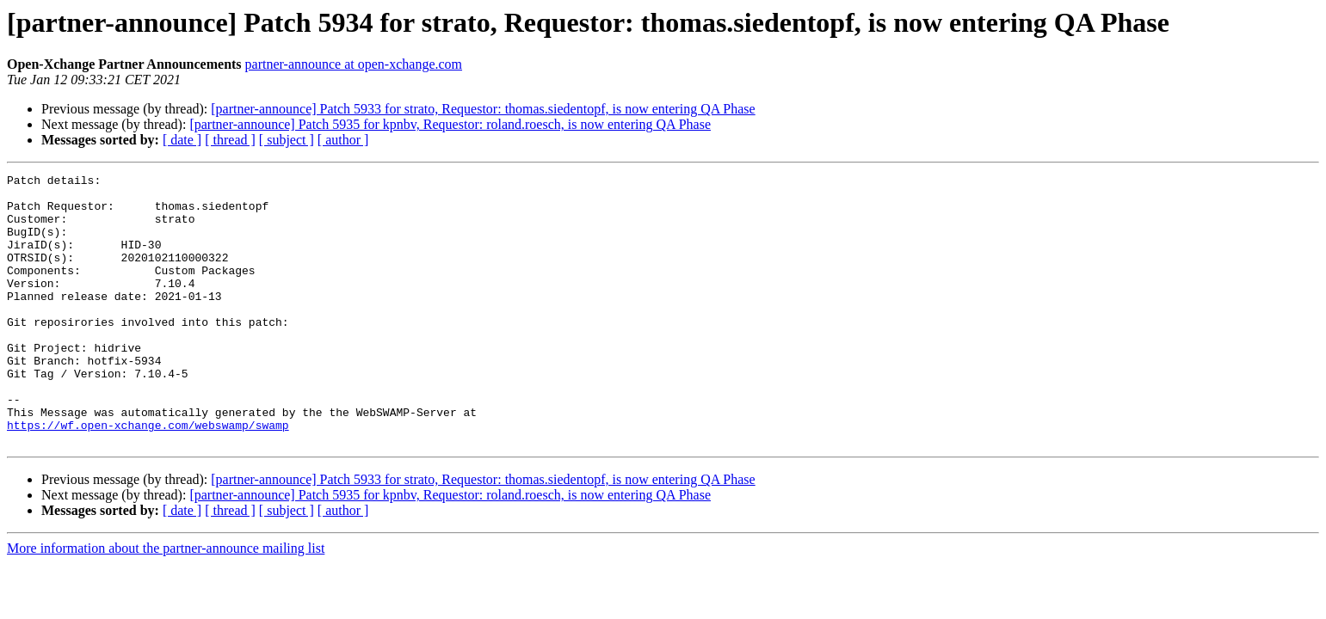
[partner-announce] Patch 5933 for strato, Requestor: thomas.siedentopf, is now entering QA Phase (483, 108)
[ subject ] (286, 139)
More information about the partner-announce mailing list (165, 602)
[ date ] (182, 139)
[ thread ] (230, 139)
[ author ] (343, 139)
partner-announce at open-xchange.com (353, 64)
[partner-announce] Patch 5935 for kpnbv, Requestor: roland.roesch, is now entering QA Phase (450, 124)
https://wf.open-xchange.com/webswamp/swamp (148, 476)
